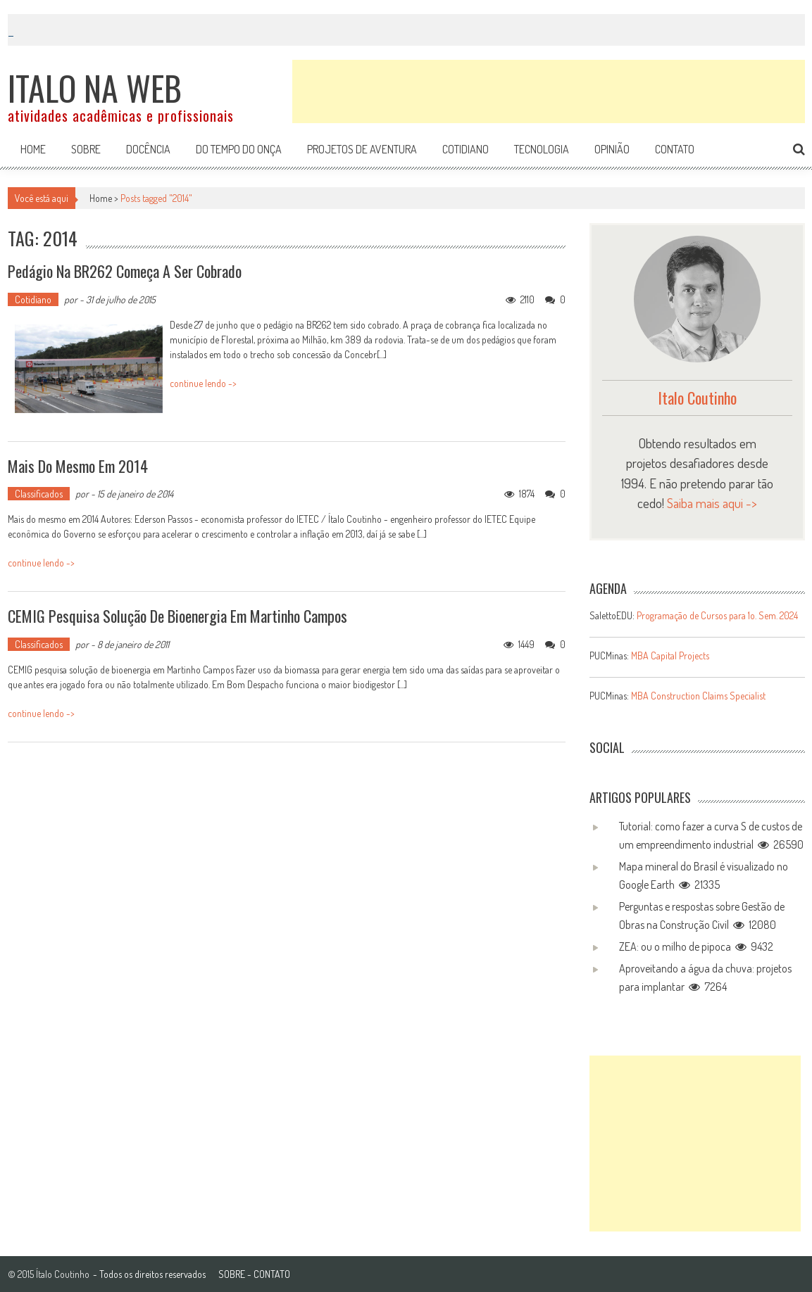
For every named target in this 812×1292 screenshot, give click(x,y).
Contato (674, 149)
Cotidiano (465, 149)
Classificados (39, 494)
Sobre (86, 149)
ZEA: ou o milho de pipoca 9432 (696, 946)
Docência (148, 149)
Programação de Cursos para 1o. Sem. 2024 (717, 615)
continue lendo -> (203, 383)
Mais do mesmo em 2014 (78, 466)
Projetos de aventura (362, 149)
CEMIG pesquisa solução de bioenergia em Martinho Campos (177, 615)
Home (33, 149)
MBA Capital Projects (670, 655)
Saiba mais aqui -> (712, 503)
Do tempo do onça (239, 149)
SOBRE (231, 1274)
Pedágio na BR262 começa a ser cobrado (125, 271)
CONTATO (272, 1274)
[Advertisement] (548, 91)
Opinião (612, 149)
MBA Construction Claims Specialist (698, 696)
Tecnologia (541, 149)
